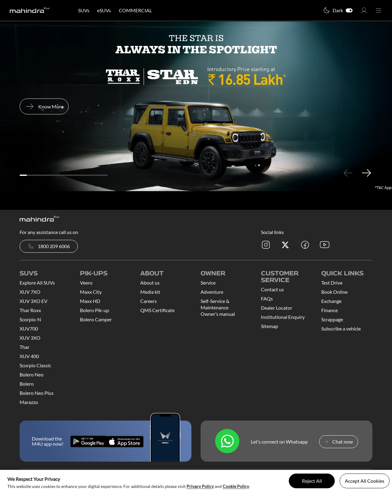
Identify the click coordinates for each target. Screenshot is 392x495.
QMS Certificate (157, 310)
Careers (148, 301)
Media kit (150, 292)
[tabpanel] (196, 106)
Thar (24, 347)
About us (150, 282)
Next (366, 173)
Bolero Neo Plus (37, 393)
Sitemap (269, 326)
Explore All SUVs (37, 282)
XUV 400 (29, 356)
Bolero (27, 384)
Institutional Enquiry (283, 317)
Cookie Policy (236, 486)
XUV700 (29, 328)
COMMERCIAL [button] (135, 10)
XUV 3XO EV (33, 301)
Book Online (334, 292)
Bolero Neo (31, 374)
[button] (364, 12)
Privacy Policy (200, 486)
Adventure (212, 292)
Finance (329, 310)
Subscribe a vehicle (341, 328)
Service (208, 282)
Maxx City (91, 292)
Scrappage (332, 319)
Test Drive (331, 282)
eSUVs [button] (104, 10)
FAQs (267, 298)
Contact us (272, 289)
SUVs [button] (83, 10)
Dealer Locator (276, 308)
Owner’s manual (218, 314)
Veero (86, 282)
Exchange (331, 301)
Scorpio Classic (35, 365)
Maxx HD (90, 301)
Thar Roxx (30, 310)
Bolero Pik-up (94, 310)
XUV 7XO (30, 292)
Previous (348, 173)
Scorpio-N (30, 319)
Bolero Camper (96, 319)
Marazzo (29, 402)
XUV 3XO (30, 338)
